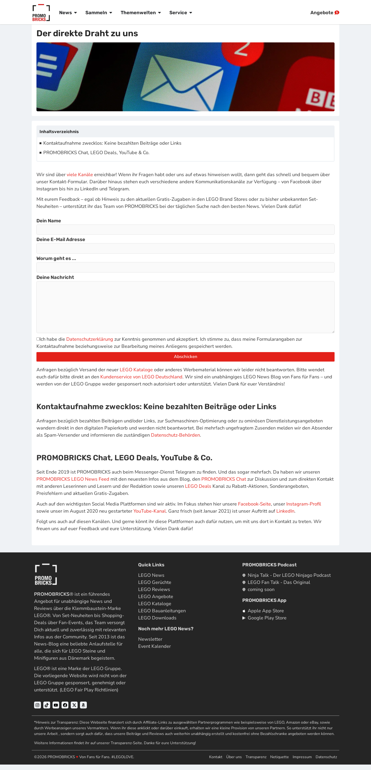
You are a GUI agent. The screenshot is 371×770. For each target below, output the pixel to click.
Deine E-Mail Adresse (60, 240)
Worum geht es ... (56, 259)
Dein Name (48, 221)
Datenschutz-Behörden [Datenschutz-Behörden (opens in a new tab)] (175, 440)
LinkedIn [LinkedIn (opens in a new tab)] (285, 516)
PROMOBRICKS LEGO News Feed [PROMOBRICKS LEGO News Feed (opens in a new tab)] (72, 484)
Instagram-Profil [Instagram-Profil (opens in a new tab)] (303, 509)
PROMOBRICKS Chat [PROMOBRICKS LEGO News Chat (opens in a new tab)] (223, 484)
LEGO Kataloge (136, 375)
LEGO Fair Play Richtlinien (89, 695)
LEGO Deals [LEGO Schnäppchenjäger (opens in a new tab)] (198, 491)
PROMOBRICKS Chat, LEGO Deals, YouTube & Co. (96, 152)
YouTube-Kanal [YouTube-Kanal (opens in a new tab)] (149, 516)
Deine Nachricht (55, 279)
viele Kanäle (80, 174)
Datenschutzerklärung (89, 344)
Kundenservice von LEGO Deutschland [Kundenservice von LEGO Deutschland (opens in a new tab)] (141, 382)
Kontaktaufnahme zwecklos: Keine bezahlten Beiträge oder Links (112, 143)
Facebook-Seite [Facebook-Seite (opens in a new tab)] (254, 509)
